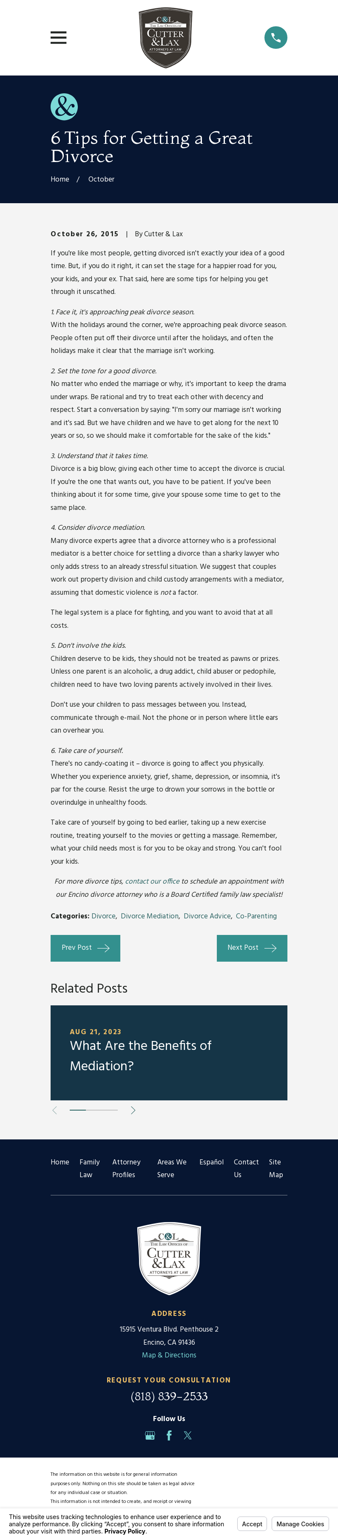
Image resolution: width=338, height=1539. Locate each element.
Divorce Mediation (150, 916)
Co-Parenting (256, 916)
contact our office (152, 881)
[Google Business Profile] (150, 1435)
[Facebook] (169, 1435)
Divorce (103, 916)
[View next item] (133, 1110)
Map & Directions (169, 1355)
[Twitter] (188, 1435)
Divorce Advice (207, 916)
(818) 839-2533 (169, 1396)
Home (60, 1162)
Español (211, 1162)
